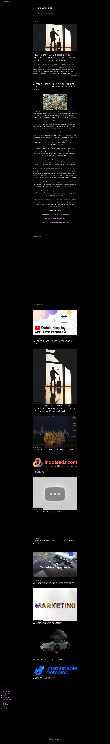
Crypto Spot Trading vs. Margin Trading (54, 449)
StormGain (7, 702)
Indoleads (38, 472)
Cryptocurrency (49, 234)
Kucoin (5, 708)
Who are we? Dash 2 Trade (47, 511)
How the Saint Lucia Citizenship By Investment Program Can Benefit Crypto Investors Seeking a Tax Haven (54, 57)
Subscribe (7, 2)
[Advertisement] (55, 252)
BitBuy (5, 704)
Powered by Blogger (55, 739)
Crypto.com (7, 700)
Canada (39, 236)
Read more (74, 75)
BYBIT (5, 695)
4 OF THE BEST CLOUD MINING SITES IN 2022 (55, 214)
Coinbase (6, 691)
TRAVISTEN (45, 8)
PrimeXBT (6, 697)
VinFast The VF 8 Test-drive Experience (53, 583)
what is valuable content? (47, 623)
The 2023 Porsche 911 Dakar (47, 659)
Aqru (4, 706)
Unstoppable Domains (45, 678)
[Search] (76, 7)
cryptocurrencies (41, 234)
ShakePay (6, 693)
